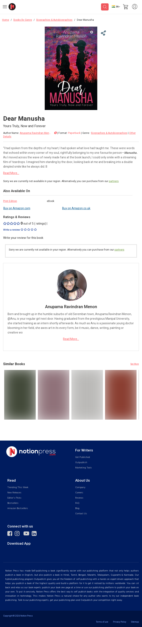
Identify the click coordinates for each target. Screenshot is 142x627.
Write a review (20, 230)
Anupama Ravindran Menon (35, 133)
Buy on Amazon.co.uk (76, 208)
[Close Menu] (102, 33)
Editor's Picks (14, 497)
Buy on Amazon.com (16, 208)
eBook (50, 201)
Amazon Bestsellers (17, 508)
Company (80, 487)
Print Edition (10, 201)
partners (114, 181)
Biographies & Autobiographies (54, 20)
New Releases (14, 492)
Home (5, 20)
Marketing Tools (83, 467)
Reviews (79, 497)
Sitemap (135, 622)
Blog (77, 508)
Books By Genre (22, 20)
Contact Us (81, 513)
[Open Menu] (4, 7)
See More (134, 364)
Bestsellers (12, 503)
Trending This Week (17, 487)
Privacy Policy (119, 622)
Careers (79, 492)
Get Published (82, 457)
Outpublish (81, 462)
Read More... (11, 173)
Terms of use (102, 622)
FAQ (77, 503)
